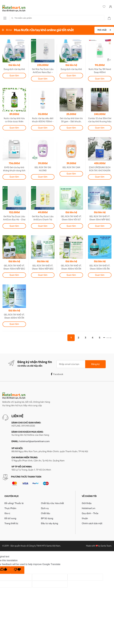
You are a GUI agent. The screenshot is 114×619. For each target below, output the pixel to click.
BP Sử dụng (47, 518)
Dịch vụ (45, 508)
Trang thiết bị (11, 523)
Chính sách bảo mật (92, 523)
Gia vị (7, 513)
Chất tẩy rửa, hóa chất (52, 503)
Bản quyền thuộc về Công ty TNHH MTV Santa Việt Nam (35, 546)
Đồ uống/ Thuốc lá (13, 503)
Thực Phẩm (10, 508)
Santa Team (106, 546)
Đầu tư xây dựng (49, 523)
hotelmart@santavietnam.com (34, 441)
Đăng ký (95, 364)
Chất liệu (45, 513)
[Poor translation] (17, 570)
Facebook (57, 374)
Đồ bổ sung (10, 518)
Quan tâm (14, 75)
